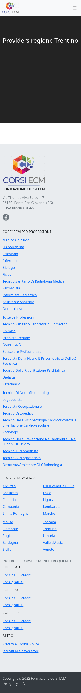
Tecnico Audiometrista (20, 451)
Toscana (49, 522)
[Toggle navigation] (75, 8)
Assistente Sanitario (18, 301)
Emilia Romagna (16, 513)
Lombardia (51, 506)
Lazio (47, 492)
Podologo (10, 432)
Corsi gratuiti (13, 582)
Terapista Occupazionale (22, 406)
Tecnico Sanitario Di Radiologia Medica (33, 281)
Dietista (9, 377)
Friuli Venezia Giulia (58, 486)
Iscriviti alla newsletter (20, 651)
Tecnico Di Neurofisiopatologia (27, 392)
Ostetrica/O (12, 344)
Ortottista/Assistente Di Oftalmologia (32, 464)
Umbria (49, 535)
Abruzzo (9, 486)
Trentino (50, 528)
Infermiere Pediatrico (20, 295)
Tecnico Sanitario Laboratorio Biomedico (35, 324)
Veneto (48, 549)
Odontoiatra (12, 308)
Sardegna (10, 542)
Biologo (9, 267)
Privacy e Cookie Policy (21, 644)
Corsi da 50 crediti (17, 575)
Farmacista (11, 288)
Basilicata (10, 492)
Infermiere (11, 260)
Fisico (7, 274)
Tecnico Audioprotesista (22, 457)
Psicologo (10, 253)
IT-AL (23, 683)
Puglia (8, 535)
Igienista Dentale (16, 337)
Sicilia (7, 549)
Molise (8, 522)
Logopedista (12, 399)
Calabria (9, 499)
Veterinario (11, 384)
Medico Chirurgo (16, 240)
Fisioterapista (13, 247)
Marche (49, 513)
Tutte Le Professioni (18, 317)
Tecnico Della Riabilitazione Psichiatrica (34, 370)
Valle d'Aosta (53, 542)
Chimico (9, 331)
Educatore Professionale (22, 351)
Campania (11, 506)
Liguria (48, 499)
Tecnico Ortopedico (18, 413)
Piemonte (10, 528)
